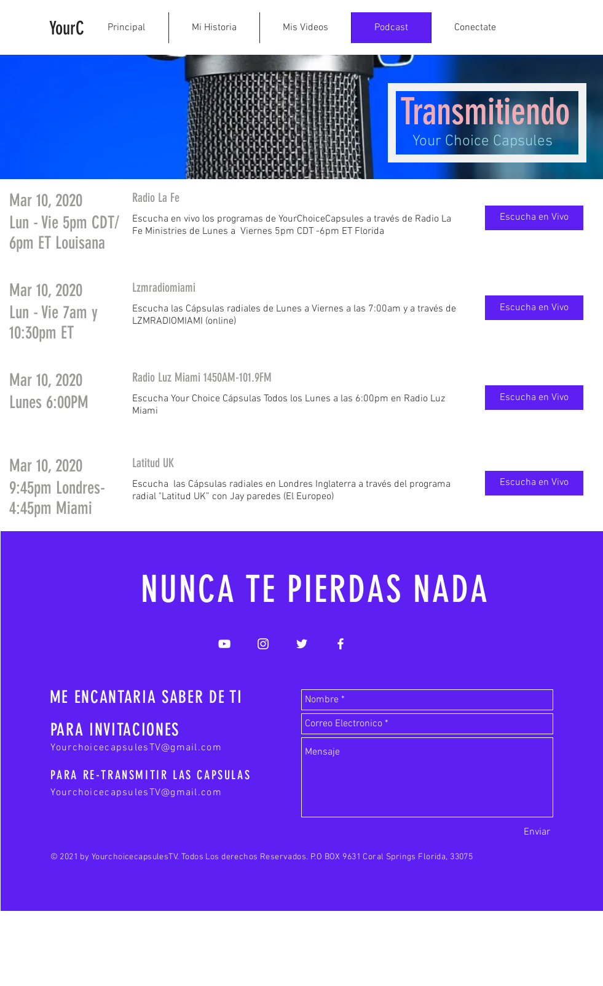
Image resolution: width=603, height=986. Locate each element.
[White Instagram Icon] (263, 643)
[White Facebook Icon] (340, 643)
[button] (534, 218)
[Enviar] (537, 832)
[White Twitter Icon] (301, 643)
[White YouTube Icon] (224, 643)
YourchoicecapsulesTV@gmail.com (136, 748)
